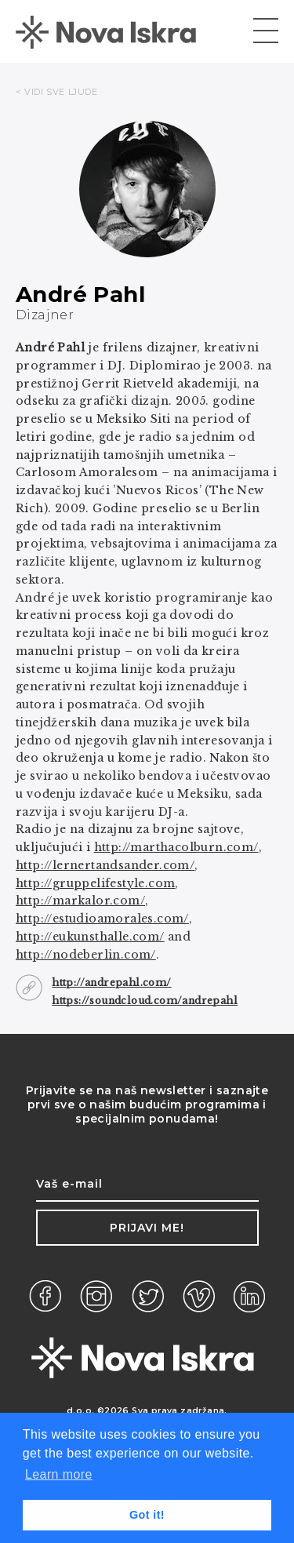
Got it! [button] (147, 1514)
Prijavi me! (147, 1228)
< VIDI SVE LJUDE (57, 91)
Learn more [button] (59, 1474)
